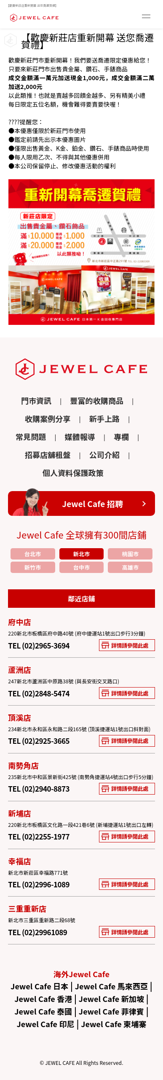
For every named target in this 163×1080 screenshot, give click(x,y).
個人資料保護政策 (73, 473)
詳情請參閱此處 (125, 645)
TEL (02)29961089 (37, 932)
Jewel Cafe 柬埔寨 (113, 1024)
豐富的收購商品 (96, 401)
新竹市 (32, 567)
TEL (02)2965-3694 (38, 645)
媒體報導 (79, 437)
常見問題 (31, 437)
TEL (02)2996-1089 (38, 884)
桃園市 (130, 554)
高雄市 (130, 567)
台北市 (32, 554)
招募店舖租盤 (48, 455)
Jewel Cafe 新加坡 (111, 998)
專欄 (121, 437)
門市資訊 (36, 401)
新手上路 (104, 419)
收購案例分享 (48, 419)
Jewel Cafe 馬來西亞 (111, 986)
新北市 (81, 554)
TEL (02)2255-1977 (38, 836)
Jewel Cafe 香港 (43, 998)
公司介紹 (104, 455)
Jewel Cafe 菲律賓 (111, 1011)
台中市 (81, 567)
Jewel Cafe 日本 (39, 986)
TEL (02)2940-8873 (38, 788)
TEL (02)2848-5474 (38, 693)
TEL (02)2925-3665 (38, 740)
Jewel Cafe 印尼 (46, 1024)
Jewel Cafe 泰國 (43, 1011)
